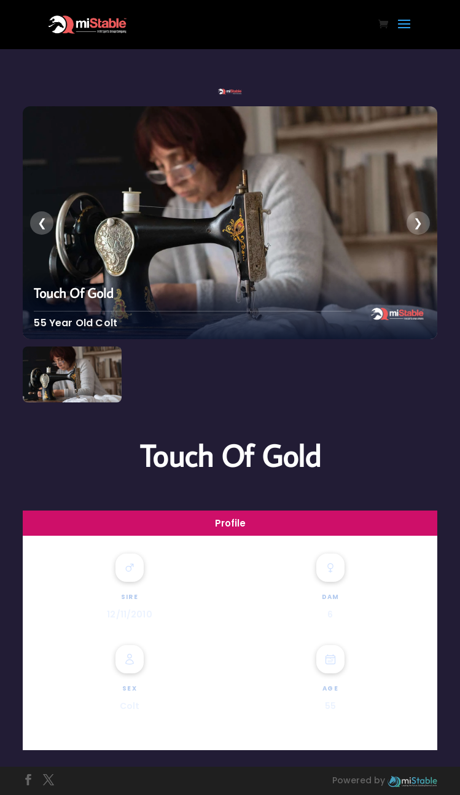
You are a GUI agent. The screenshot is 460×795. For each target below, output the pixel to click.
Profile (230, 523)
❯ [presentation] (418, 222)
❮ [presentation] (42, 222)
